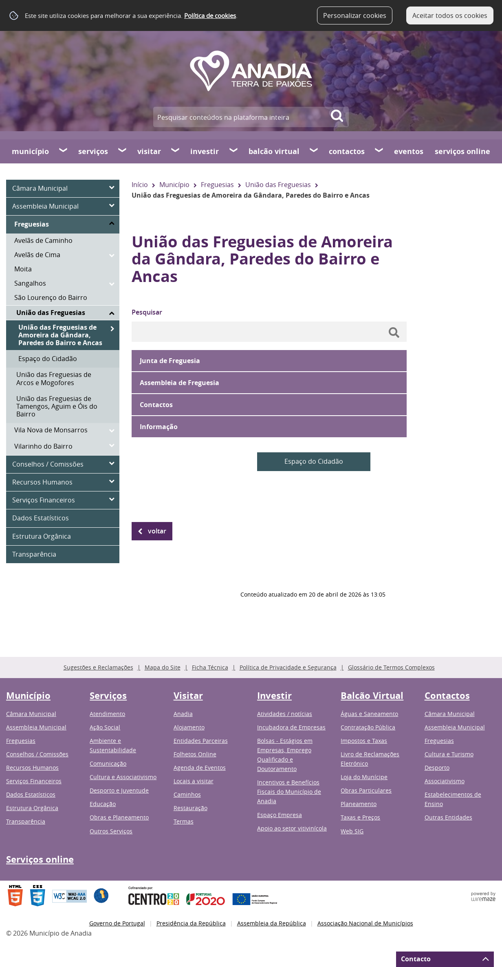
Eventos (408, 151)
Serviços (93, 151)
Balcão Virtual (274, 151)
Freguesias (217, 184)
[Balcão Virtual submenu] (314, 151)
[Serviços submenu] (123, 151)
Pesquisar (147, 312)
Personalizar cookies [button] (354, 15)
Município (30, 151)
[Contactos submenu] (379, 151)
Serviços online (462, 151)
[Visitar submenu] (176, 151)
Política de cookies (210, 15)
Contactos (347, 151)
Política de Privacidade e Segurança (288, 667)
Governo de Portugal (117, 923)
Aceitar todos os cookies (449, 15)
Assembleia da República (271, 923)
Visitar (149, 151)
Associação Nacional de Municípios (365, 923)
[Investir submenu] (234, 151)
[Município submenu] (64, 151)
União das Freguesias (278, 184)
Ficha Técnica (210, 667)
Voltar (157, 530)
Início (140, 184)
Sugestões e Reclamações (98, 667)
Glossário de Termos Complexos (391, 667)
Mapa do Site (163, 667)
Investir (204, 151)
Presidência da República (191, 923)
